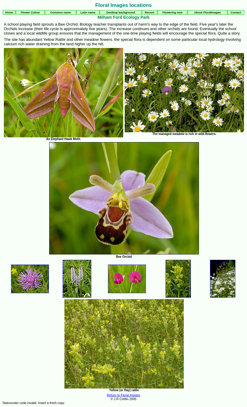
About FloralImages (207, 12)
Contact (236, 12)
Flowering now (173, 12)
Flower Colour (30, 12)
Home (9, 12)
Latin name (87, 12)
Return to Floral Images (123, 395)
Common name (60, 12)
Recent (149, 12)
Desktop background (120, 12)
